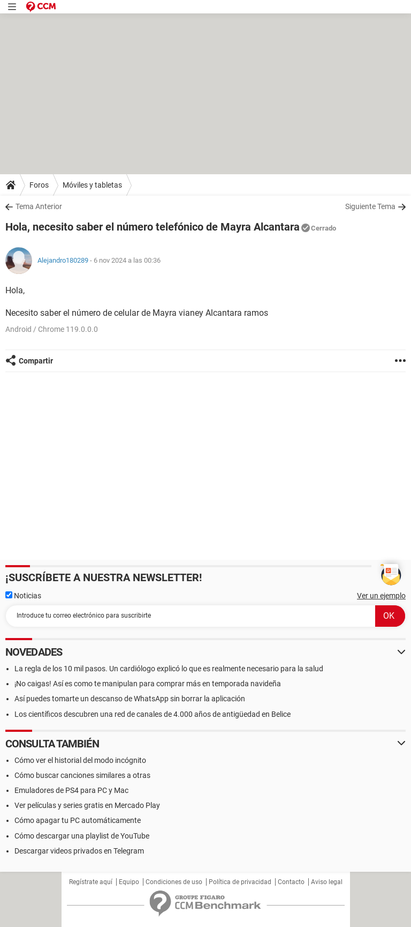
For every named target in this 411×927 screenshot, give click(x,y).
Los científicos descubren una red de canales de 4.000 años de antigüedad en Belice (152, 714)
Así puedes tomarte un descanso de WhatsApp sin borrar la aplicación (129, 698)
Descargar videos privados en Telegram (79, 851)
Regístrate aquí (90, 882)
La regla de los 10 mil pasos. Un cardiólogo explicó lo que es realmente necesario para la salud (168, 668)
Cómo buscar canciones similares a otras (82, 775)
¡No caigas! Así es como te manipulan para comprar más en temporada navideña (147, 683)
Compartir (36, 361)
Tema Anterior (39, 206)
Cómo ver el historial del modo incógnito (80, 760)
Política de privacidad (240, 882)
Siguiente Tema (370, 206)
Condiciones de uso (174, 882)
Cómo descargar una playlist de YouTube (81, 836)
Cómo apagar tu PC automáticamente (77, 820)
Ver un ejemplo (381, 595)
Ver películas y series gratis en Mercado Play (87, 805)
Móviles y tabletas (92, 185)
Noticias (23, 595)
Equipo (129, 882)
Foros (39, 185)
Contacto (291, 882)
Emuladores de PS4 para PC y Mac (71, 790)
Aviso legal (326, 882)
